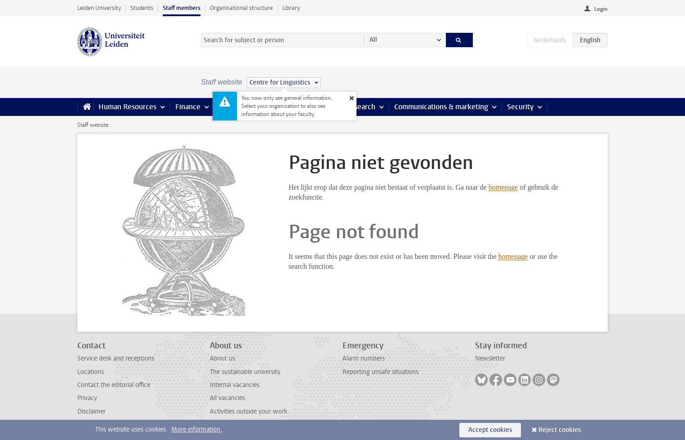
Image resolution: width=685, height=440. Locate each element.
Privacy (87, 398)
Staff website (92, 125)
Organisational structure (241, 8)
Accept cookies (490, 430)
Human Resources (127, 106)
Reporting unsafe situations (380, 372)
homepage (503, 187)
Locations (90, 372)
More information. (196, 429)
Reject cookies (559, 430)
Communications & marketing (441, 106)
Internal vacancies (234, 385)
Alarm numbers (363, 358)
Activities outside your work (248, 411)
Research (360, 106)
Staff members (181, 8)
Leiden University (99, 8)
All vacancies (227, 398)
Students (141, 8)
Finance (187, 106)
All (373, 40)
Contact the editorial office (113, 385)
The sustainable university (245, 372)
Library (291, 8)
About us (222, 358)
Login (601, 9)
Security (520, 106)
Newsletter (490, 358)
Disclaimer (91, 411)
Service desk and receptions (115, 358)
